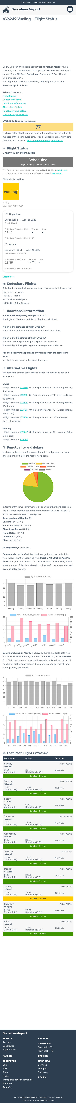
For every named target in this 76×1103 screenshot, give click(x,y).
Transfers (7, 1083)
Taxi (5, 1068)
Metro (6, 1076)
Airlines (43, 1038)
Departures (8, 1046)
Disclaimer (42, 1097)
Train (5, 1072)
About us (59, 1097)
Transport (9, 1061)
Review (42, 1077)
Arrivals (7, 1042)
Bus (5, 1065)
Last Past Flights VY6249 (15, 114)
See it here (62, 170)
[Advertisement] (38, 43)
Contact (51, 1097)
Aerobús (7, 1087)
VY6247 (24, 432)
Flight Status (9, 96)
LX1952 (23, 395)
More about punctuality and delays (45, 140)
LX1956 (24, 410)
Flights (7, 1038)
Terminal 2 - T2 (45, 1051)
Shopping (43, 1072)
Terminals (44, 1043)
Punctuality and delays (14, 111)
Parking (8, 1056)
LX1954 (24, 402)
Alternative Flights (12, 107)
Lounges (42, 1068)
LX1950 (24, 387)
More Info (44, 1061)
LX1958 (24, 417)
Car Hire (43, 1056)
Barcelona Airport (25, 9)
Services (42, 1065)
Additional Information (14, 103)
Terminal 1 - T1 (45, 1047)
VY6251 (24, 439)
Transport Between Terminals (17, 1079)
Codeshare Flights (12, 99)
